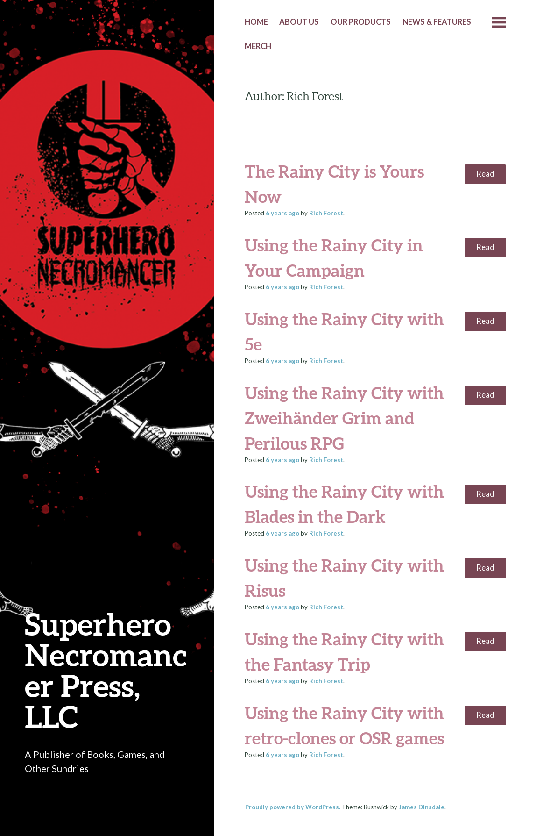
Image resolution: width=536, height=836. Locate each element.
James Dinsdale (421, 807)
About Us (299, 22)
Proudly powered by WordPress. (292, 807)
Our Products (361, 22)
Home (256, 22)
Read (485, 174)
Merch (258, 46)
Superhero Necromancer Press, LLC (106, 670)
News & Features (436, 22)
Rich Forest (326, 213)
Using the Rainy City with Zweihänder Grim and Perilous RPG (344, 417)
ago (282, 213)
